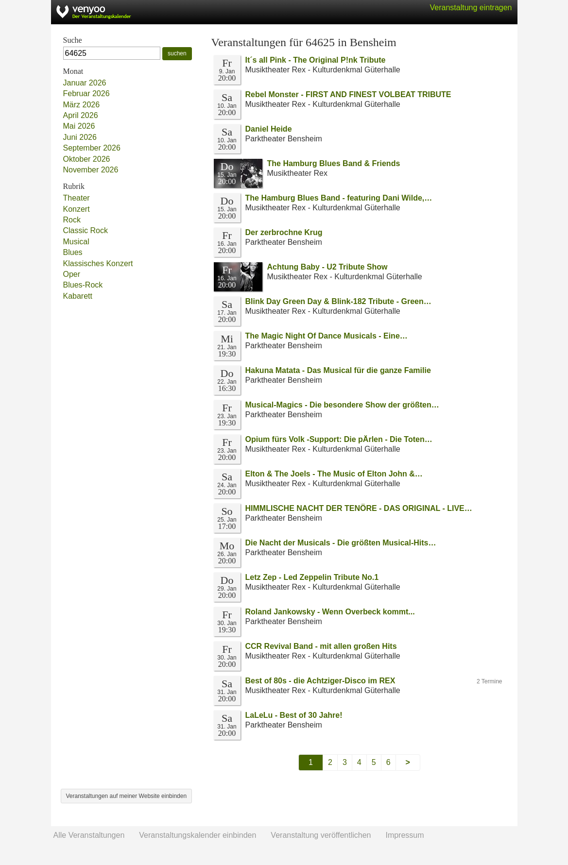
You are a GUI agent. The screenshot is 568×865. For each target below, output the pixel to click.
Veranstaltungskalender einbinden (197, 835)
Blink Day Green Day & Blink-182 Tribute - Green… (338, 301)
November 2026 (91, 170)
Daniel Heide (268, 129)
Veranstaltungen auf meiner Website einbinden (126, 796)
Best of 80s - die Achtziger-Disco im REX (320, 681)
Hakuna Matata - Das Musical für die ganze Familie (338, 370)
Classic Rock (85, 230)
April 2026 (80, 115)
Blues (73, 252)
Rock (72, 220)
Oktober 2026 (86, 159)
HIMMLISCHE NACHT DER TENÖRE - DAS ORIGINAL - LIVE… (358, 508)
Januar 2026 (84, 83)
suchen (177, 53)
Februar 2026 (86, 93)
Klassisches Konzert (98, 263)
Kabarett (77, 296)
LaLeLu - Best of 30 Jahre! (294, 715)
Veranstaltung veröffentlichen (321, 835)
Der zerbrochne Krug (284, 232)
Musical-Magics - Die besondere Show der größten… (342, 405)
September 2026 (91, 148)
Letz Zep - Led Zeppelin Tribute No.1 (312, 577)
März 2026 (81, 105)
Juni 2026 (80, 137)
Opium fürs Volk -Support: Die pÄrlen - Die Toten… (338, 439)
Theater (76, 198)
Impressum (404, 835)
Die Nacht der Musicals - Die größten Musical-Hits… (340, 543)
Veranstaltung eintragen (471, 7)
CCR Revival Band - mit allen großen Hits (321, 646)
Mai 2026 (79, 126)
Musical (76, 241)
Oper (72, 274)
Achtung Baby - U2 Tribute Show (327, 267)
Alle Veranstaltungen (89, 835)
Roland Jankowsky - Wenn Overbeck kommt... (330, 612)
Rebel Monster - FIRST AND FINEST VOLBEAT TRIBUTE (348, 94)
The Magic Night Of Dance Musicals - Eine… (326, 336)
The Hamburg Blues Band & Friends (333, 163)
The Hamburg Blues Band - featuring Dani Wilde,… (338, 198)
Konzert (76, 209)
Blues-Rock (83, 285)
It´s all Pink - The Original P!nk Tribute (315, 60)
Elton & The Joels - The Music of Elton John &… (334, 474)
